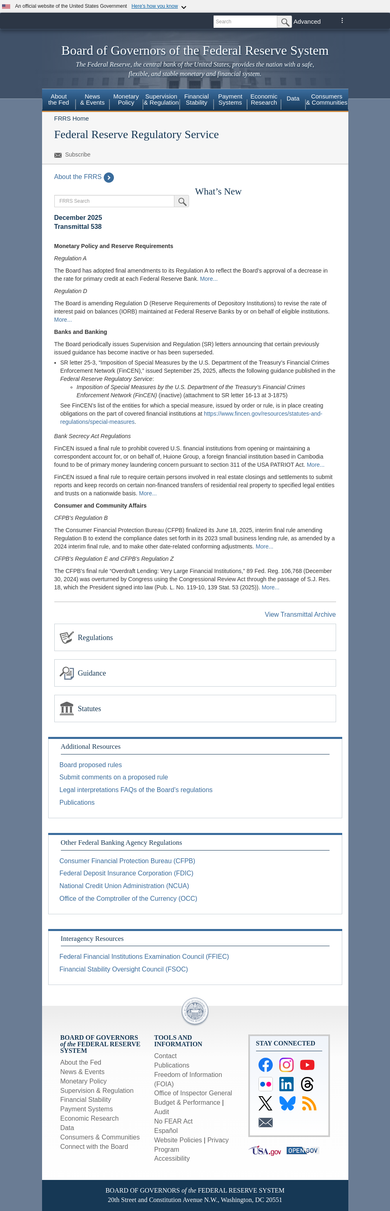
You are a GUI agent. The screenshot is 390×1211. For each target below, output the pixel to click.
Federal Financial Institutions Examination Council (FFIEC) (144, 956)
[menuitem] (59, 100)
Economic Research (263, 99)
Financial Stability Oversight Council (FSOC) (124, 969)
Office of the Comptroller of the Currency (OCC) (129, 898)
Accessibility (172, 1158)
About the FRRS (84, 176)
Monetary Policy (126, 99)
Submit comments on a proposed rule (114, 777)
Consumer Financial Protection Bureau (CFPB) (128, 860)
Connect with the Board (94, 1146)
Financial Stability (196, 99)
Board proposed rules (91, 764)
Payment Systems (230, 99)
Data (293, 98)
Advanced (307, 21)
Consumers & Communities (327, 99)
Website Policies (178, 1140)
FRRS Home (71, 118)
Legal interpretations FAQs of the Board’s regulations (136, 789)
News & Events (92, 99)
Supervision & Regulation (161, 99)
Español (166, 1130)
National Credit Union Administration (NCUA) (124, 885)
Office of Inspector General (193, 1093)
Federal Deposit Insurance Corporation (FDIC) (127, 873)
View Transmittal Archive (300, 614)
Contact (165, 1055)
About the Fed (58, 99)
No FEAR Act (173, 1121)
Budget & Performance (187, 1102)
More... (209, 278)
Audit (161, 1111)
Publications (77, 802)
